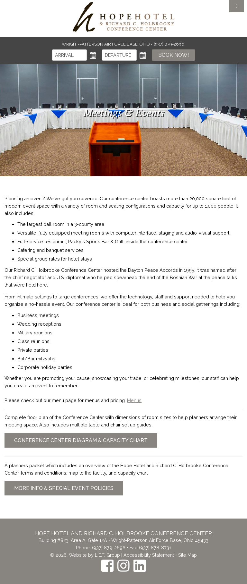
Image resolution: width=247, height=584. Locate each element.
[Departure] (119, 55)
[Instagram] (123, 565)
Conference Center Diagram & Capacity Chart (81, 440)
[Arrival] (69, 55)
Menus (134, 400)
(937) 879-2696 (108, 547)
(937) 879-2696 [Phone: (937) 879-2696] (169, 44)
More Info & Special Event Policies (64, 488)
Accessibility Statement (149, 555)
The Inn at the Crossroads (123, 17)
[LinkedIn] (139, 565)
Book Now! (173, 55)
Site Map (187, 555)
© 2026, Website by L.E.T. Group (85, 555)
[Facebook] (107, 565)
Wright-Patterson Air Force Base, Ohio (106, 44)
